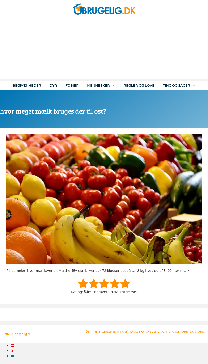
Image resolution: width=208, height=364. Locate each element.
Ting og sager (181, 85)
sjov (142, 331)
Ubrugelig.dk (21, 334)
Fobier (72, 86)
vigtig (170, 331)
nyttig (133, 331)
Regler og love (139, 86)
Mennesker (103, 85)
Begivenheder (27, 86)
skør (149, 331)
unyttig (159, 331)
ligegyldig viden (191, 331)
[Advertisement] (104, 49)
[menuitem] (12, 345)
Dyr (53, 86)
